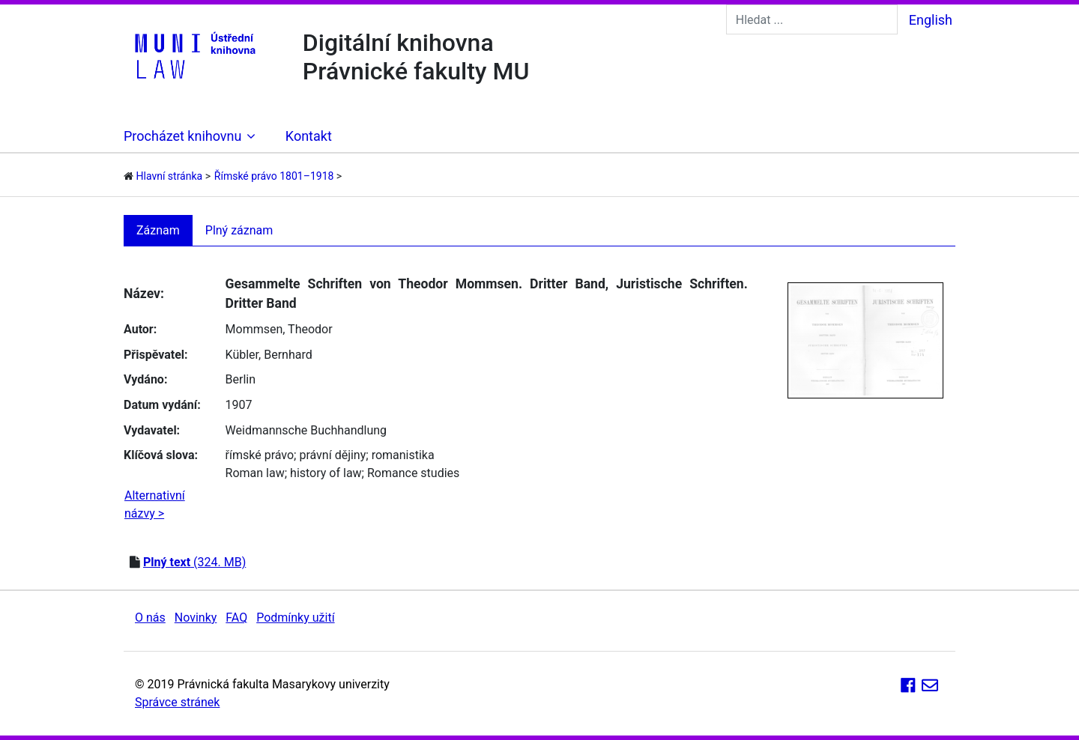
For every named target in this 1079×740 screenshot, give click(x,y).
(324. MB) (194, 562)
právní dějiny (332, 455)
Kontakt (308, 136)
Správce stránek (177, 702)
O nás (150, 617)
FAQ (236, 617)
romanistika (403, 455)
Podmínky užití (295, 617)
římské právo (260, 455)
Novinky (196, 617)
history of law (326, 473)
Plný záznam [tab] (239, 230)
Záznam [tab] (158, 230)
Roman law (255, 473)
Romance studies (413, 473)
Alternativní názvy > (154, 504)
